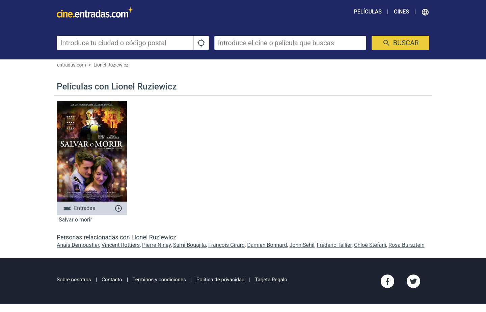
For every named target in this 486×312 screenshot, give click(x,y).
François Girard (226, 245)
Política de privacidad (220, 280)
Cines (401, 11)
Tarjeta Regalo (271, 280)
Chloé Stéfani (370, 245)
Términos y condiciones (159, 280)
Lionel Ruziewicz (110, 65)
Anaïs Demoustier (78, 245)
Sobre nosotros (74, 280)
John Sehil (301, 245)
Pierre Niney (156, 245)
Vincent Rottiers (121, 245)
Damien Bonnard (267, 245)
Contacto (112, 280)
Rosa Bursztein (406, 245)
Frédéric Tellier (334, 245)
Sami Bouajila (189, 245)
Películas (368, 11)
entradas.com (71, 65)
